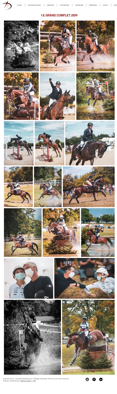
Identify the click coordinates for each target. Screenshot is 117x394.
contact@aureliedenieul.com (24, 379)
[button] (50, 5)
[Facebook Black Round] (94, 379)
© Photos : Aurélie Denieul (11, 381)
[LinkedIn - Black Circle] (101, 379)
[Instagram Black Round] (87, 379)
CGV (34, 381)
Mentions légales (26, 381)
